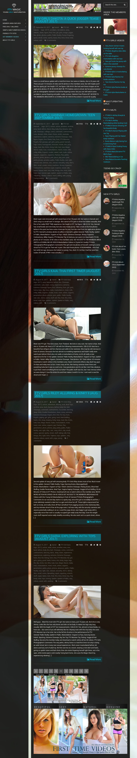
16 (86, 671)
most (56, 293)
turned (44, 173)
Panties (57, 155)
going (57, 142)
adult (49, 547)
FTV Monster (64, 139)
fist (43, 558)
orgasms (51, 155)
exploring (46, 555)
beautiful (50, 282)
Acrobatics (61, 30)
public (49, 35)
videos (36, 40)
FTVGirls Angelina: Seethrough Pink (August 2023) (118, 202)
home (40, 145)
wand (55, 176)
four (64, 415)
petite (67, 155)
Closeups (40, 132)
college (47, 132)
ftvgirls (36, 142)
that (52, 170)
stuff (52, 298)
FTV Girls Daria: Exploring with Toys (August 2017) (65, 537)
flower (50, 139)
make (41, 150)
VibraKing (37, 176)
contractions (67, 132)
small (40, 38)
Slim (35, 165)
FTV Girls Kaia (66, 280)
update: (48, 300)
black (49, 129)
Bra (60, 129)
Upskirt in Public (62, 173)
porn (63, 157)
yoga (55, 438)
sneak (44, 165)
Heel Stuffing (65, 417)
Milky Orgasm (43, 152)
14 (76, 671)
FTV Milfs (111, 110)
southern (55, 165)
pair (54, 425)
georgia (45, 142)
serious (45, 163)
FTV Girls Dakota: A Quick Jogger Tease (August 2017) (67, 20)
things (57, 170)
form (51, 558)
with (40, 40)
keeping (49, 420)
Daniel (56, 27)
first (50, 33)
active (58, 126)
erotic (60, 134)
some (45, 38)
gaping (41, 417)
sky (64, 430)
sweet (64, 168)
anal (63, 404)
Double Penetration (49, 412)
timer (67, 38)
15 (81, 671)
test (49, 170)
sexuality (61, 163)
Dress (55, 134)
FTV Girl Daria (66, 545)
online (69, 152)
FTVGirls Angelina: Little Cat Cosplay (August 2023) (118, 217)
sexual (55, 163)
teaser (41, 170)
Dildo (45, 134)
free (54, 33)
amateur (64, 126)
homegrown (46, 145)
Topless (53, 436)
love (63, 147)
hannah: (67, 142)
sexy (67, 163)
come (53, 132)
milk (69, 150)
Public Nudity (56, 35)
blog (53, 129)
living (52, 147)
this (59, 38)
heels (36, 420)
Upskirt (53, 173)
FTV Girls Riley (66, 402)
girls (60, 33)
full (40, 142)
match (60, 150)
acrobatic (53, 30)
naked (56, 152)
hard (58, 417)
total (71, 38)
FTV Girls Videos (115, 40)
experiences (38, 555)
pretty (36, 160)
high (35, 145)
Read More (95, 100)
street (52, 433)
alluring (58, 404)
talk (68, 168)
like (35, 35)
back (39, 129)
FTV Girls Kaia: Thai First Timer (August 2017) (67, 272)
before (44, 129)
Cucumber (62, 410)
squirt (57, 573)
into (65, 145)
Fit (61, 415)
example (66, 134)
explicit (44, 137)
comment (58, 132)
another (70, 126)
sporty (50, 38)
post (67, 157)
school (36, 163)
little (49, 563)
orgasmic (43, 155)
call (35, 132)
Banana (51, 407)
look (55, 147)
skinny (70, 571)
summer (47, 168)
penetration (38, 295)
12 (66, 671)
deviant (40, 134)
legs (70, 560)
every (52, 285)
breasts (65, 129)
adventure (51, 404)
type (48, 173)
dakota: (36, 33)
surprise (58, 168)
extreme (51, 137)
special (41, 433)
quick (36, 38)
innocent (55, 145)
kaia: (40, 290)
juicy (69, 145)
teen (45, 170)
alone (54, 547)
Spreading (50, 573)
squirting (63, 573)
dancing (70, 410)
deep (35, 412)
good (62, 142)
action (52, 126)
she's (71, 163)
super (52, 168)
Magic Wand (45, 423)
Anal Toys (69, 404)
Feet (70, 137)
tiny (68, 576)
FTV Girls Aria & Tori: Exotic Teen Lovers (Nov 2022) (119, 249)
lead (39, 147)
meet (65, 150)
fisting (47, 558)
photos (44, 35)
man (45, 150)
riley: (48, 430)
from (58, 139)
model (51, 152)
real (66, 160)
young (68, 176)
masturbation (52, 150)
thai (59, 298)
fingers (40, 139)
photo (39, 35)
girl (57, 33)
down (42, 33)
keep (43, 420)
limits (47, 147)
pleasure (61, 568)
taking (61, 433)
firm (54, 415)
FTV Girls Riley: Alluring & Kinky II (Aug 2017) (66, 394)
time (63, 38)
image (65, 33)
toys (39, 173)
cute (35, 134)
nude (65, 152)
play (60, 157)
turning (48, 578)
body (57, 129)
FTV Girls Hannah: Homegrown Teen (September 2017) (65, 116)
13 (71, 671)
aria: (68, 547)
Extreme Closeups (61, 137)
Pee (62, 155)
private (40, 160)
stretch (69, 573)
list (46, 563)
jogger (70, 33)
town (35, 173)
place (56, 157)
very (70, 173)
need (60, 293)
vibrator (43, 176)
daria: (52, 553)
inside (61, 145)
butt (70, 129)
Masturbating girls (113, 102)
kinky (54, 420)
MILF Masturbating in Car (114, 157)
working (50, 581)
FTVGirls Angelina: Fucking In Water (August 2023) (118, 233)
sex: (50, 163)
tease (55, 38)
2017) (47, 30)
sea (40, 163)
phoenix (36, 157)
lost (59, 147)
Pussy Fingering (67, 35)
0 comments (51, 40)
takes (44, 576)
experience (38, 137)
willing (59, 176)
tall (56, 298)
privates (47, 160)
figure (46, 33)
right (70, 160)
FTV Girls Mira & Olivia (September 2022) (118, 264)
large (35, 147)
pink (51, 157)
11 (61, 671)
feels (35, 558)
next (60, 152)
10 (56, 671)
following (59, 287)
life (35, 563)
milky (35, 152)
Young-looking (39, 178)
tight (44, 436)
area (67, 30)
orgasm (36, 155)
